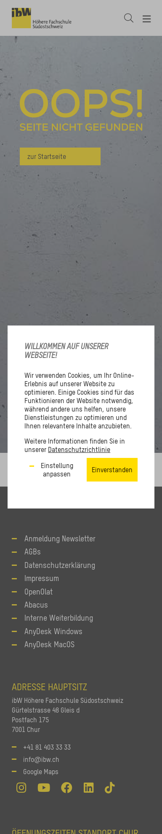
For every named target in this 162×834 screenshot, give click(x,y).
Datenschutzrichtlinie (79, 449)
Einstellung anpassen (57, 470)
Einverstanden (112, 469)
